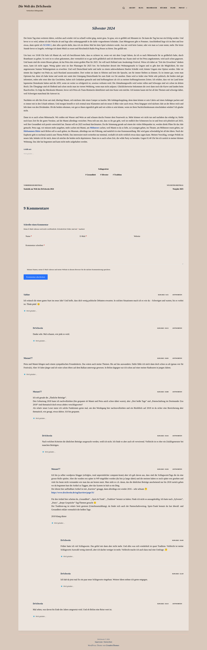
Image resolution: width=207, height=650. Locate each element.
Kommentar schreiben (35, 245)
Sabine (27, 295)
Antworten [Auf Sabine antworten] (177, 294)
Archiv (132, 8)
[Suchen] (124, 8)
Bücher (163, 8)
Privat (183, 8)
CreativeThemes (112, 645)
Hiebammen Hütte (32, 131)
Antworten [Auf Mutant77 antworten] (177, 358)
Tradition (117, 175)
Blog (141, 8)
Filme (172, 8)
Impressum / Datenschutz (103, 642)
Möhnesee (94, 128)
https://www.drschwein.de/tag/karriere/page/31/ (72, 492)
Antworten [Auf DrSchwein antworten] (177, 328)
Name (29, 236)
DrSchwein (38, 328)
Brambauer (152, 8)
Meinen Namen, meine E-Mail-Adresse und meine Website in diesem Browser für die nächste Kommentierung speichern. (68, 270)
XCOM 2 (47, 45)
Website (137, 236)
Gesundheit (90, 175)
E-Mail (83, 236)
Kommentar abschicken (35, 277)
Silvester (104, 175)
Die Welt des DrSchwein (34, 6)
